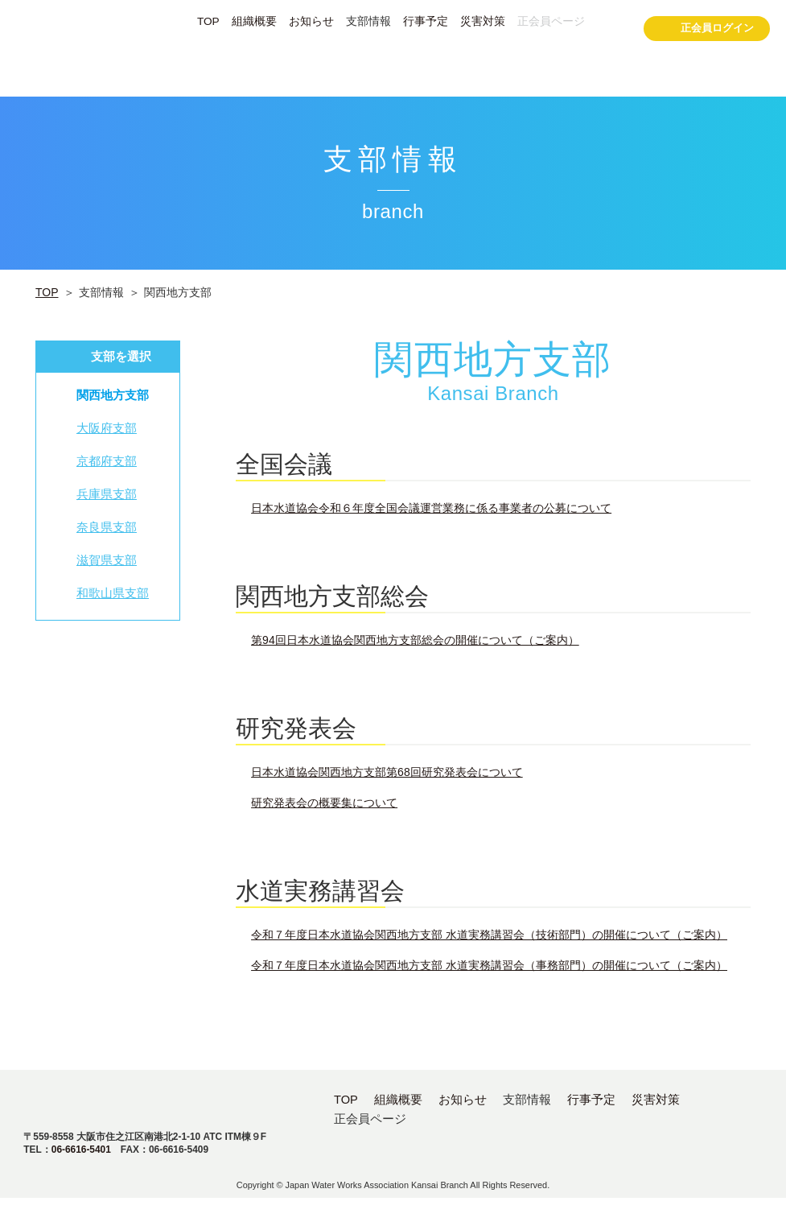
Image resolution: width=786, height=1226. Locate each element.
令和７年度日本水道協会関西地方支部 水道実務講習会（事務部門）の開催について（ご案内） (489, 965)
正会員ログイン (707, 30)
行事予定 (425, 21)
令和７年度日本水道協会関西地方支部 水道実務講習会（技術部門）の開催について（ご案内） (489, 934)
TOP (208, 21)
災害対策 (482, 21)
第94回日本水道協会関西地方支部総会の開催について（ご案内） (415, 640)
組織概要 (254, 21)
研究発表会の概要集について (324, 802)
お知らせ (311, 21)
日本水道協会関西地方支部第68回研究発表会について (387, 772)
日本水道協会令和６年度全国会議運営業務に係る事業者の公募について (431, 508)
